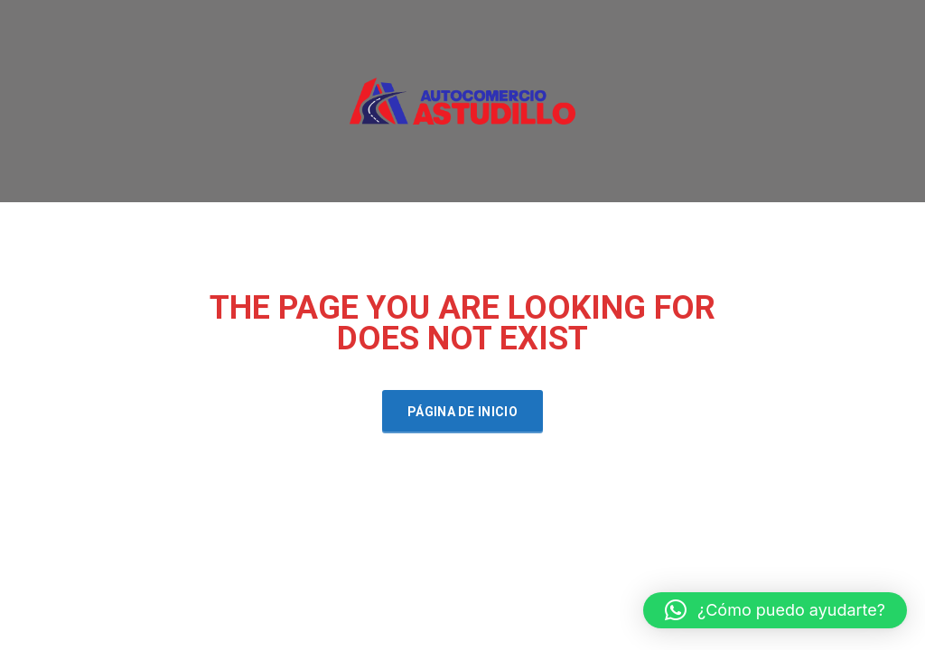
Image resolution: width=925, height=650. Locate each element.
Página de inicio (462, 411)
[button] (775, 610)
